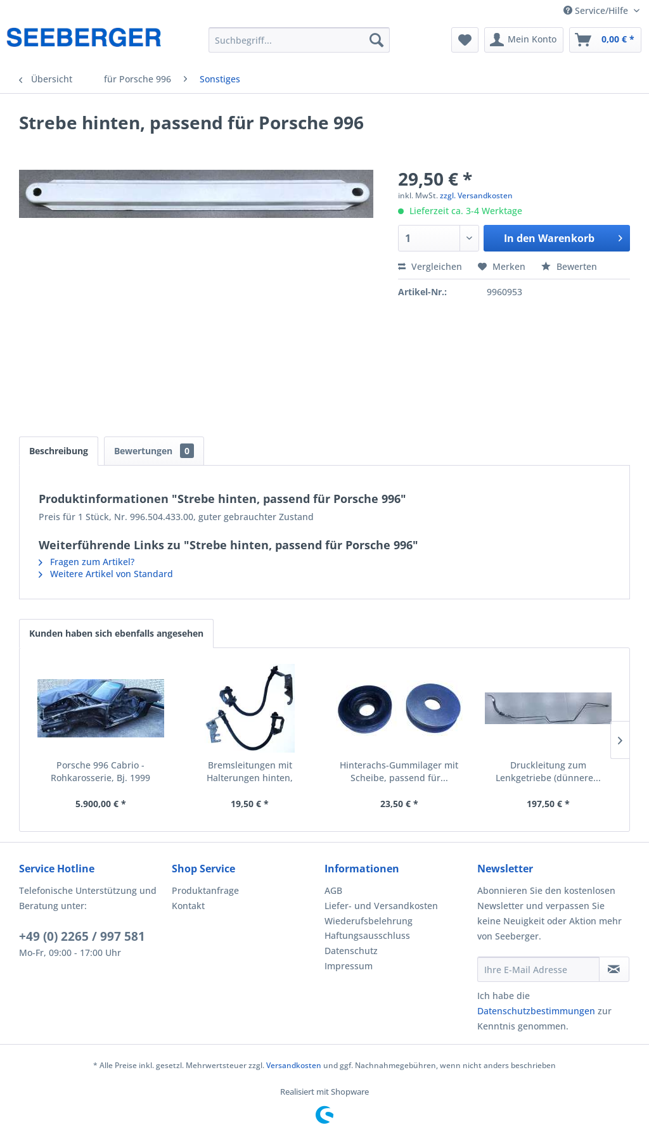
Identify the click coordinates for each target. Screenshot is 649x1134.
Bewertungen (154, 450)
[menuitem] (299, 40)
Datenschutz (351, 951)
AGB (333, 890)
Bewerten (569, 266)
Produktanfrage (205, 890)
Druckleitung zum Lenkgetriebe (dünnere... (548, 771)
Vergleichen (430, 266)
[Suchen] (376, 40)
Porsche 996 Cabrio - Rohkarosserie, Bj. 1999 (100, 771)
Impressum (348, 966)
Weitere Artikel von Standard (106, 574)
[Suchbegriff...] (299, 40)
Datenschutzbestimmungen (536, 1011)
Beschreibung (58, 451)
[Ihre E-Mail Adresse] (538, 969)
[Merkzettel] (465, 40)
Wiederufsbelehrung (368, 921)
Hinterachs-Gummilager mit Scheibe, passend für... (399, 771)
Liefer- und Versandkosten (381, 906)
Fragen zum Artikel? (86, 562)
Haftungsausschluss (367, 935)
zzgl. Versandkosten (476, 195)
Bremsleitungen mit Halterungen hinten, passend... (250, 771)
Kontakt (188, 906)
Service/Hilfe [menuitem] (597, 10)
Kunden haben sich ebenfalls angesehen (116, 633)
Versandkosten (293, 1065)
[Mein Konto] (523, 40)
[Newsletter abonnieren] (614, 969)
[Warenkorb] (605, 40)
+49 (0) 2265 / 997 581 (82, 936)
